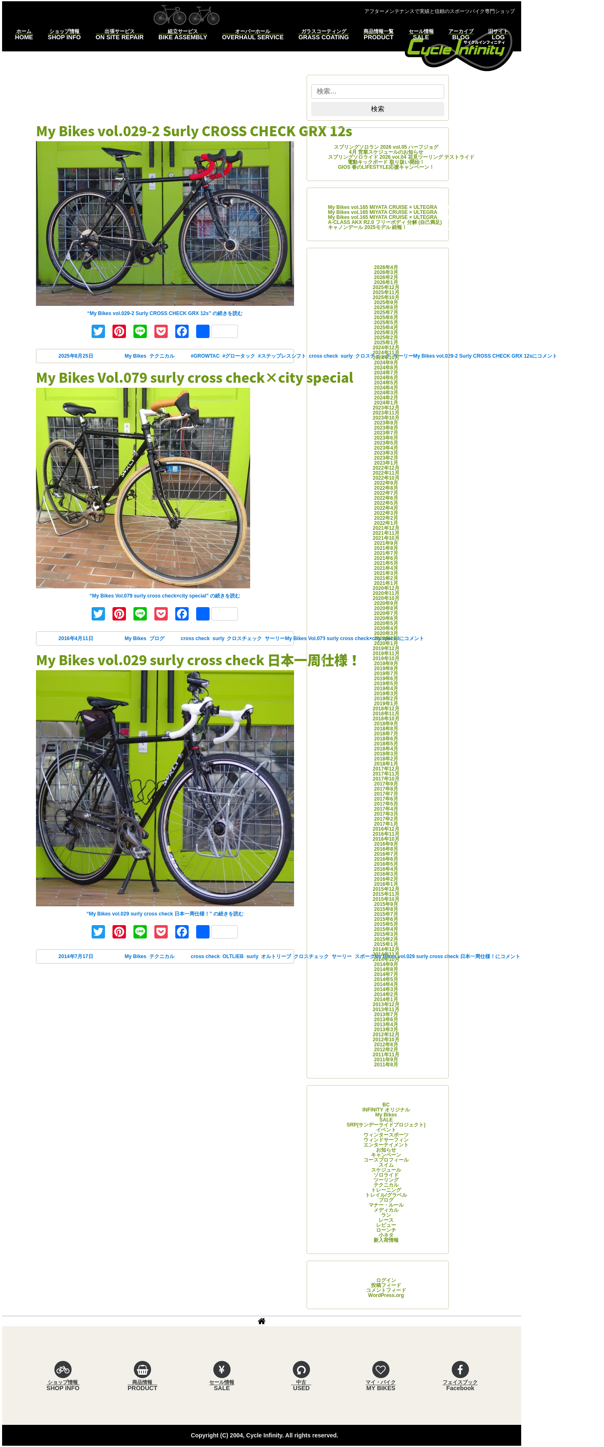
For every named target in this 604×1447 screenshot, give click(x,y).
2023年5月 (386, 443)
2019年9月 (386, 663)
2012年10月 (386, 1040)
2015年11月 (386, 894)
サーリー (275, 638)
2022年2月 (386, 518)
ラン (386, 1215)
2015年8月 (386, 909)
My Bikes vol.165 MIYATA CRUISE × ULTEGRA (382, 207)
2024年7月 (386, 373)
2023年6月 (386, 438)
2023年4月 (386, 448)
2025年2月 (386, 338)
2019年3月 (386, 694)
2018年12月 (386, 709)
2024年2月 (386, 398)
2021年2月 (386, 578)
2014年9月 (386, 964)
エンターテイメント (386, 1145)
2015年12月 (386, 889)
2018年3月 (386, 754)
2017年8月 (386, 789)
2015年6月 (386, 919)
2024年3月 (386, 393)
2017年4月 (386, 809)
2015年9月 (386, 904)
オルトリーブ (276, 956)
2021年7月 (386, 553)
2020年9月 (386, 603)
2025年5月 (386, 323)
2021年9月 (386, 543)
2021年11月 (386, 533)
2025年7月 (386, 312)
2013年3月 (386, 1029)
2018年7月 (386, 734)
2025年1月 (386, 343)
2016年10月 (386, 839)
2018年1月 (386, 764)
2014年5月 (386, 979)
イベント (386, 1130)
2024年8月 (386, 368)
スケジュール (386, 1170)
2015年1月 (386, 944)
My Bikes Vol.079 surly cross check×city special (194, 377)
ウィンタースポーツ (386, 1135)
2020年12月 (386, 588)
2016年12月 (386, 829)
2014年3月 (386, 989)
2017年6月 (386, 799)
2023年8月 (386, 428)
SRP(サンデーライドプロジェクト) (386, 1125)
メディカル (386, 1210)
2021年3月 (386, 573)
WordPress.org (386, 1295)
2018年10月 (386, 719)
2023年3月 (386, 453)
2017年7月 (386, 794)
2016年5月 (386, 864)
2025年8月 (386, 307)
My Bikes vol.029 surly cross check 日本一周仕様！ (198, 659)
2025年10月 (386, 297)
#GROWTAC (205, 356)
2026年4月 (386, 267)
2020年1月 (386, 643)
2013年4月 (386, 1024)
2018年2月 (386, 759)
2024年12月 (386, 348)
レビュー (386, 1225)
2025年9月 (386, 302)
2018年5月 (386, 744)
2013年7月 (386, 1014)
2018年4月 (386, 749)
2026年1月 (386, 282)
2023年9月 (386, 423)
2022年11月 (386, 473)
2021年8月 (386, 548)
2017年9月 (386, 784)
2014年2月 (386, 994)
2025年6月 (386, 317)
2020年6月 (386, 618)
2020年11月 (386, 593)
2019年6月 (386, 679)
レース (386, 1220)
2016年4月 (386, 869)
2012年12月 (386, 1035)
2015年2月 (386, 939)
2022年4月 (386, 508)
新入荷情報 (386, 1240)
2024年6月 (386, 378)
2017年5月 (386, 804)
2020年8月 (386, 608)
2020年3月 (386, 633)
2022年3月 (386, 513)
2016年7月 (386, 854)
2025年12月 (386, 287)
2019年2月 (386, 699)
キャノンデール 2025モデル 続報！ (367, 227)
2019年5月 (386, 684)
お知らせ (386, 1150)
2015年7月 (386, 914)
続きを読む (165, 313)
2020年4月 (386, 628)
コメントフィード (386, 1290)
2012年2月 (386, 1050)
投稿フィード (386, 1285)
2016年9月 (386, 844)
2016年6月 (386, 859)
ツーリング (386, 1180)
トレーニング (386, 1190)
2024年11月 (386, 353)
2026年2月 (386, 277)
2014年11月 (386, 954)
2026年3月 (386, 272)
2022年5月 (386, 503)
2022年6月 (386, 498)
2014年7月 (386, 974)
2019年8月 (386, 668)
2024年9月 (386, 363)
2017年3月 (386, 814)
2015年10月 (386, 899)
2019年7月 (386, 673)
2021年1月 (386, 583)
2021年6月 (386, 558)
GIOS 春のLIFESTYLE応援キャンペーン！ (386, 167)
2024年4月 (386, 388)
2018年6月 (386, 739)
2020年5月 (386, 623)
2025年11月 (386, 292)
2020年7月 (386, 613)
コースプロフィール (386, 1160)
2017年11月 (386, 774)
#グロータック (239, 356)
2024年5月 (386, 383)
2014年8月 (386, 969)
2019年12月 (386, 648)
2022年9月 (386, 483)
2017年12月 (386, 769)
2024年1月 (386, 403)
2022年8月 (386, 488)
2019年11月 (386, 653)
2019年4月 (386, 689)
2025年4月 (386, 328)
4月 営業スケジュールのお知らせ (386, 152)
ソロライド (386, 1175)
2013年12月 (386, 1004)
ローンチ (386, 1230)
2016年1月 (386, 884)
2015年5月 (386, 924)
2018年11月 (386, 714)
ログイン (386, 1280)
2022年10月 (386, 478)
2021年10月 (386, 538)
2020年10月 (386, 598)
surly (218, 638)
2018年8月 (386, 729)
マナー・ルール (386, 1205)
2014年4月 (386, 984)
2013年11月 (386, 1009)
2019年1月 (386, 704)
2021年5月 (386, 563)
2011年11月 (386, 1055)
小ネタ (386, 1235)
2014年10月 (386, 959)
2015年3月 (386, 934)
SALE (386, 1120)
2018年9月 (386, 724)
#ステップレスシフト (282, 356)
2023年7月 (386, 433)
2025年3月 (386, 333)
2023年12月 (386, 408)
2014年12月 (386, 949)
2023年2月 (386, 458)
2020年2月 (386, 638)
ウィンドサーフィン (386, 1140)
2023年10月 (386, 418)
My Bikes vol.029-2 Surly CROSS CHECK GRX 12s (194, 130)
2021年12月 (386, 528)
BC (385, 1105)
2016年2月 (386, 879)
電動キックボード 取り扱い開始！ (386, 162)
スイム (386, 1165)
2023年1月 (386, 463)
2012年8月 (386, 1045)
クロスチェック (244, 638)
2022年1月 (386, 523)
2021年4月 (386, 568)
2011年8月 (386, 1065)
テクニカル (161, 356)
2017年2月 (386, 819)
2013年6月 (386, 1019)
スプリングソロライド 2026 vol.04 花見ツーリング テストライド (401, 157)
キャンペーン (386, 1155)
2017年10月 (386, 779)
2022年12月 (386, 468)
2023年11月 (386, 413)
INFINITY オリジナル (385, 1110)
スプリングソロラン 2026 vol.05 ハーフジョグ (386, 147)
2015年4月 (386, 929)
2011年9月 (386, 1060)
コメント (485, 356)
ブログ (156, 638)
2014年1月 (386, 999)
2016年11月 (386, 834)
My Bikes (135, 356)
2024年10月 (386, 358)
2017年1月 (386, 824)
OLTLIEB (233, 956)
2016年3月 (386, 874)
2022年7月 (386, 493)
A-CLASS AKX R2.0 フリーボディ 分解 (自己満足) (385, 222)
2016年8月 (386, 849)
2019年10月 (386, 658)
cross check (195, 638)
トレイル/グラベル (386, 1195)
